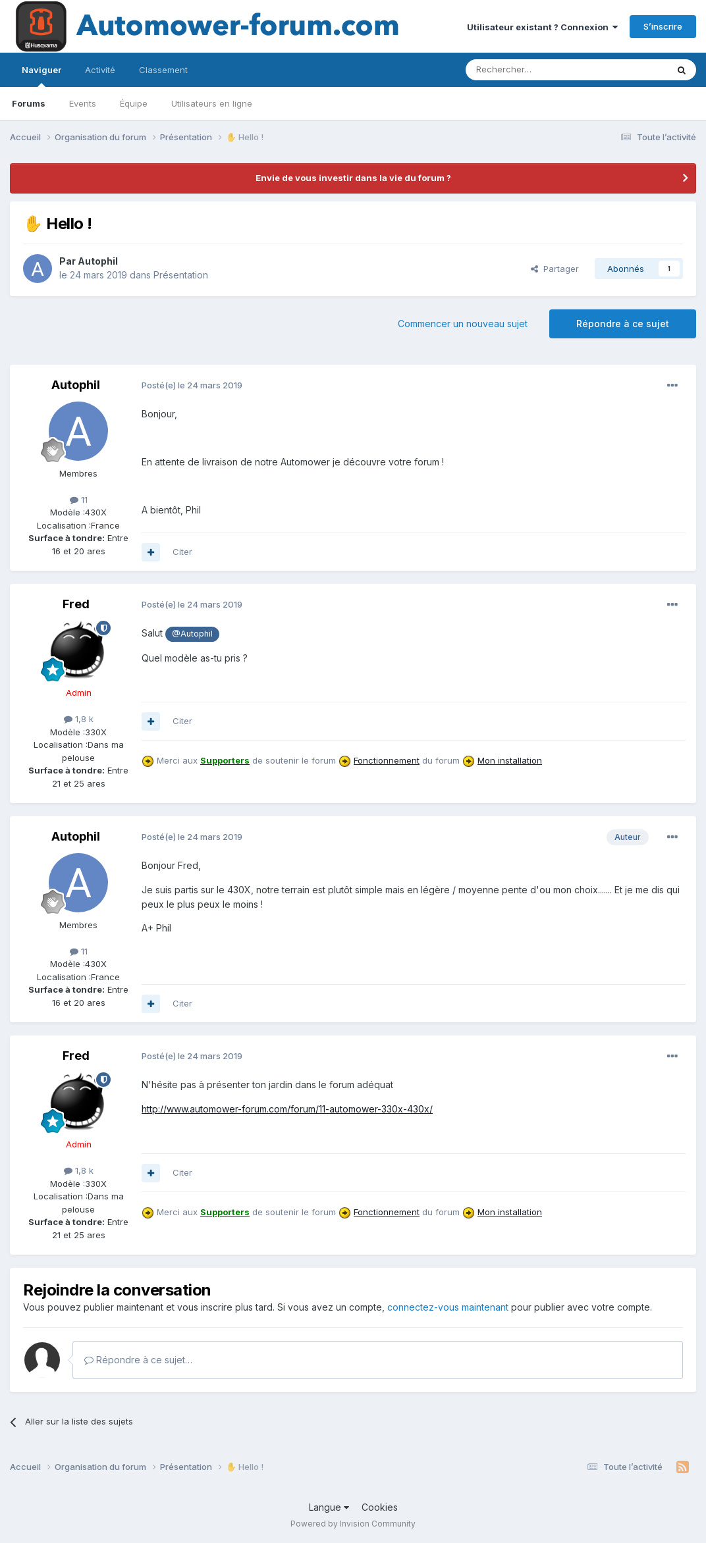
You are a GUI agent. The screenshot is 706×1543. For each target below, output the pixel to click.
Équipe (134, 103)
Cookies (380, 1507)
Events (82, 103)
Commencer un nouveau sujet (463, 323)
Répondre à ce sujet (622, 323)
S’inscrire (662, 26)
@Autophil (192, 634)
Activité (100, 70)
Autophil (98, 261)
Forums (28, 103)
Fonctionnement (387, 760)
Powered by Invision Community (353, 1524)
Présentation (180, 274)
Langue (329, 1507)
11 (79, 499)
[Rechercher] (537, 69)
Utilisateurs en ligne (211, 103)
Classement (163, 70)
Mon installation (509, 760)
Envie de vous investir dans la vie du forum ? (353, 177)
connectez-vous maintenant (447, 1307)
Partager (555, 268)
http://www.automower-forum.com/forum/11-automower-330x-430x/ (287, 1108)
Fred (76, 604)
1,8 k (79, 719)
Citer (182, 551)
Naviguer (41, 76)
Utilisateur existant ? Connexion (542, 27)
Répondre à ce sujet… (138, 1359)
